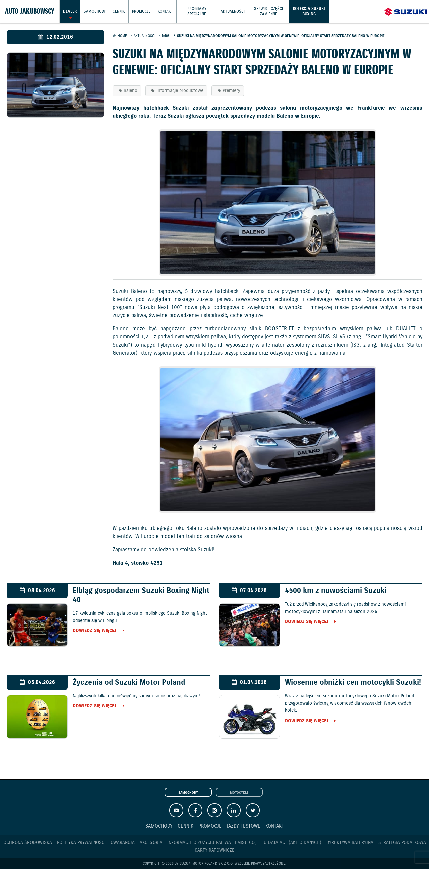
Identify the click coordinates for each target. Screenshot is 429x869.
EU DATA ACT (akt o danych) (291, 843)
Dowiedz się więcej (94, 631)
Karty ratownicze (214, 850)
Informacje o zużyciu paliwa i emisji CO (211, 843)
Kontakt (165, 11)
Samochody (95, 11)
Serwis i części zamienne (268, 11)
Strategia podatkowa (402, 843)
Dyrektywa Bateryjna (349, 843)
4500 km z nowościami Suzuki (336, 590)
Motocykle (239, 792)
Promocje (141, 11)
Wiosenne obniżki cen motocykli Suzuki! (353, 682)
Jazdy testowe (243, 826)
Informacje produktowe (179, 91)
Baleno (130, 91)
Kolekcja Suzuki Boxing (309, 11)
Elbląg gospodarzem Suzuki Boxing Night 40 (141, 595)
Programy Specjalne (196, 11)
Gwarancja (123, 843)
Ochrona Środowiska (27, 843)
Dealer (70, 11)
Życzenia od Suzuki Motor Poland (129, 682)
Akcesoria (151, 843)
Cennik (119, 11)
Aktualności (233, 11)
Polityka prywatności (81, 843)
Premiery (231, 91)
